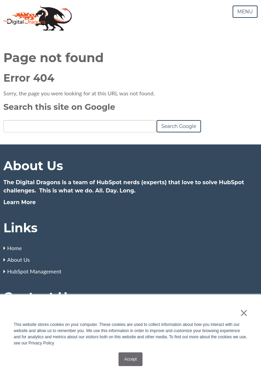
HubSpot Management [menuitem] (34, 271)
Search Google (178, 126)
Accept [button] (130, 359)
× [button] (244, 312)
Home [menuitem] (14, 248)
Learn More (19, 202)
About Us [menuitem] (18, 259)
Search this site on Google (59, 107)
